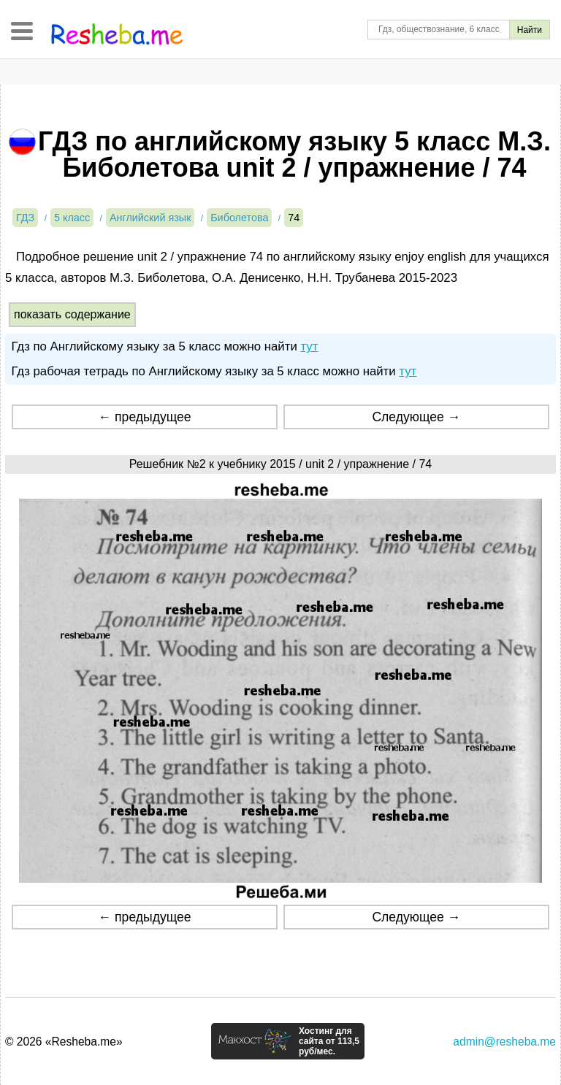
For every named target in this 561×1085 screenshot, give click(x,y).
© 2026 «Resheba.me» (64, 1041)
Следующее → (416, 417)
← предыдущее (145, 417)
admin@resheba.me (504, 1041)
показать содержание (72, 314)
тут (309, 346)
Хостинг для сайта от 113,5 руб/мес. (329, 1041)
